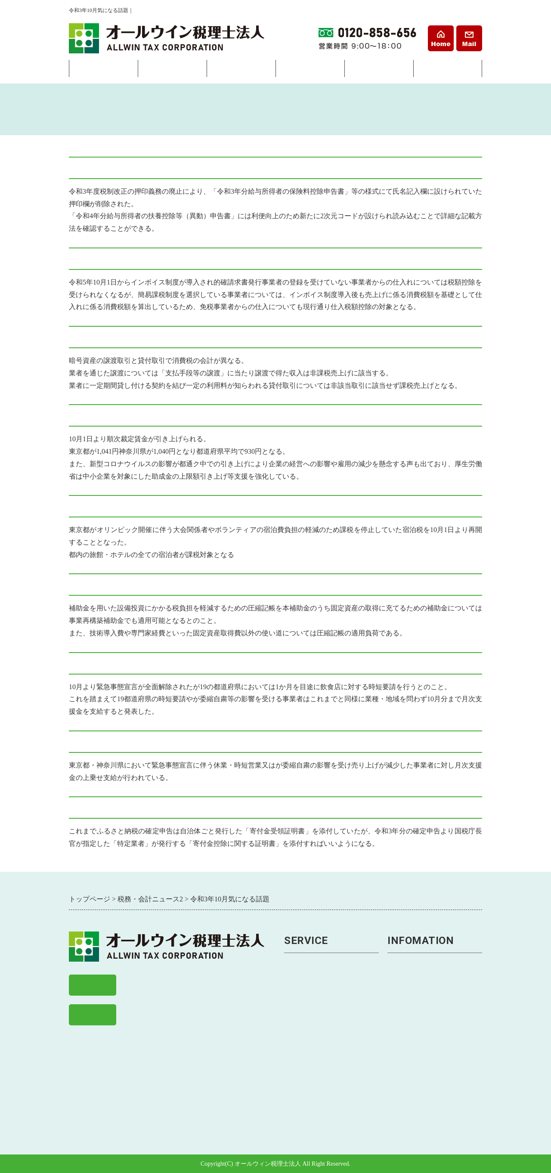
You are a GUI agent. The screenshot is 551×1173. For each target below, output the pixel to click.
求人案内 (402, 1060)
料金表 (378, 70)
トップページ (409, 962)
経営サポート (241, 70)
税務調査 (298, 1018)
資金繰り (298, 1046)
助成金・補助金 (309, 1089)
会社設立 (103, 70)
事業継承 (298, 1060)
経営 (291, 1032)
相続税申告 (302, 1116)
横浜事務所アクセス (420, 989)
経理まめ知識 (409, 1089)
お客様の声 (405, 1046)
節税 (291, 1004)
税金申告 (298, 989)
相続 (310, 70)
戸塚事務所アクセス (420, 1004)
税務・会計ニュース (420, 1074)
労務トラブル (306, 1074)
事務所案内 (447, 70)
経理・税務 (172, 70)
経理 (291, 975)
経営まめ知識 (409, 1103)
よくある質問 (409, 1032)
